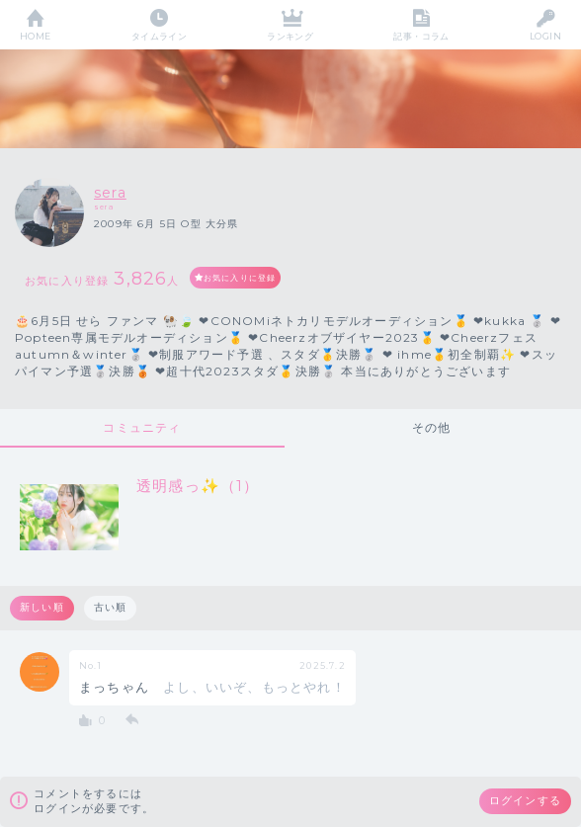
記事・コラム (421, 36)
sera (110, 193)
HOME (35, 36)
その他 (432, 427)
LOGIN (545, 36)
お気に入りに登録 (240, 278)
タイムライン (159, 36)
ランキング (290, 36)
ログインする (525, 800)
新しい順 (42, 607)
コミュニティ (142, 427)
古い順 (110, 607)
